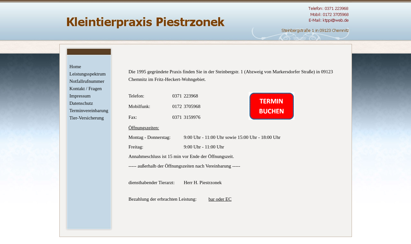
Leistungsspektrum (88, 73)
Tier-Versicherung (87, 117)
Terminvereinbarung (88, 110)
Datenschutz (81, 103)
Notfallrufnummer (87, 81)
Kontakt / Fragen (86, 88)
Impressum (80, 95)
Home (75, 66)
